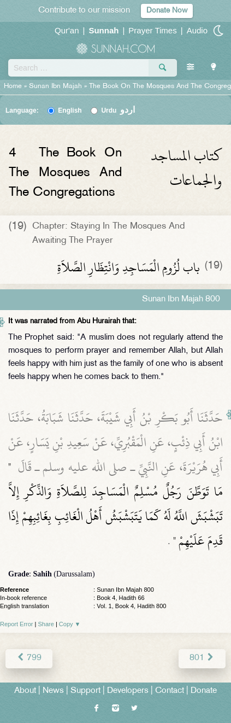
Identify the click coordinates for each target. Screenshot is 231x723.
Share (46, 624)
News (53, 691)
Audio (197, 30)
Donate (204, 691)
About (25, 691)
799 (29, 658)
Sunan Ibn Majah (55, 86)
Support (85, 691)
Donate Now (166, 10)
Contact (169, 691)
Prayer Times (152, 30)
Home (13, 86)
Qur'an (67, 30)
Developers (128, 691)
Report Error (16, 624)
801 (202, 658)
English (69, 110)
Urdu (118, 110)
